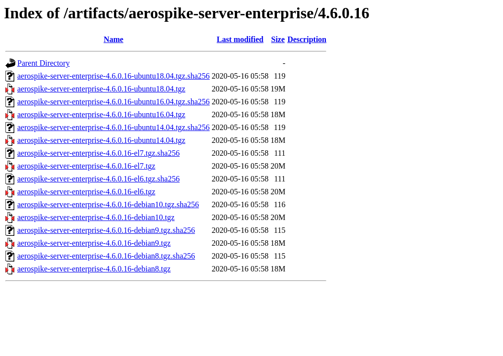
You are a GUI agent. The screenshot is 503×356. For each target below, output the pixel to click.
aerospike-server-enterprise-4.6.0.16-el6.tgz (86, 191)
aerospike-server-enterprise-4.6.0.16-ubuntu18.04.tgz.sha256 (113, 76)
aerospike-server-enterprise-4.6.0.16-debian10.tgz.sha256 (108, 204)
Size (278, 39)
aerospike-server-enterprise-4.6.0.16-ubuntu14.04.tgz (101, 140)
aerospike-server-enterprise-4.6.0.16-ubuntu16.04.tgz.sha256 (113, 101)
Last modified (240, 39)
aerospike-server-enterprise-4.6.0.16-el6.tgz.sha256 (98, 179)
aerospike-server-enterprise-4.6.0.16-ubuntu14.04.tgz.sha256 (113, 127)
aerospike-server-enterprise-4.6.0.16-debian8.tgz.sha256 (106, 256)
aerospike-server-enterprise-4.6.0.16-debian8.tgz (94, 269)
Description (306, 39)
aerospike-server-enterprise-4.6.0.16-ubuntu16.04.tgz (101, 114)
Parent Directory (43, 63)
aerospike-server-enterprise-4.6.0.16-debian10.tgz (96, 217)
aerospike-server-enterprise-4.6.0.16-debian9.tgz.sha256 (106, 230)
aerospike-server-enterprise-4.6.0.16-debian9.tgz (94, 243)
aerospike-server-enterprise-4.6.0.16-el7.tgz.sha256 (98, 153)
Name (113, 39)
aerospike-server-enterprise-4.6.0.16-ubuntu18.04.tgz (101, 89)
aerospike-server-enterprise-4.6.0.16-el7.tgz (86, 166)
